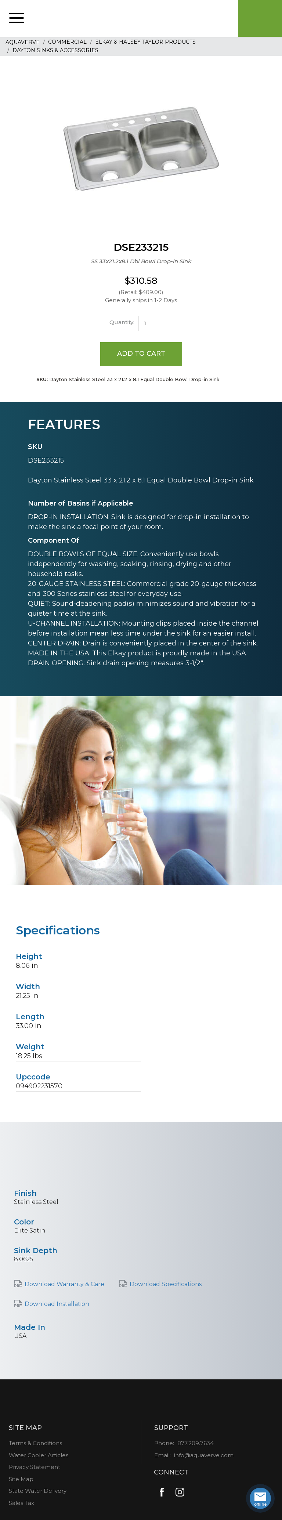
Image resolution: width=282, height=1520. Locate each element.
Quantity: (121, 322)
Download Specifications (166, 1284)
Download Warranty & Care (64, 1284)
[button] (16, 18)
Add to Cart (141, 354)
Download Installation (57, 1303)
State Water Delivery (37, 1490)
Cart (260, 18)
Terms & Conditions (35, 1443)
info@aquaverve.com (204, 1455)
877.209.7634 (195, 1443)
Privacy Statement (34, 1466)
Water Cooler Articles (38, 1455)
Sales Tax (21, 1502)
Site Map (21, 1479)
